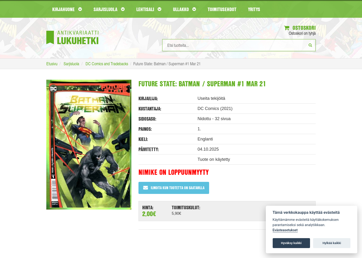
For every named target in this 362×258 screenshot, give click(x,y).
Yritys (254, 9)
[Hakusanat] (239, 45)
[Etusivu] (72, 30)
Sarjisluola (109, 9)
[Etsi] (310, 45)
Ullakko (184, 9)
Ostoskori (300, 28)
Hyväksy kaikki (291, 243)
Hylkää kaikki (332, 243)
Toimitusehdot (222, 9)
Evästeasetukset (285, 230)
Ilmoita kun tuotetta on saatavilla (173, 187)
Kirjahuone (67, 9)
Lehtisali (148, 9)
